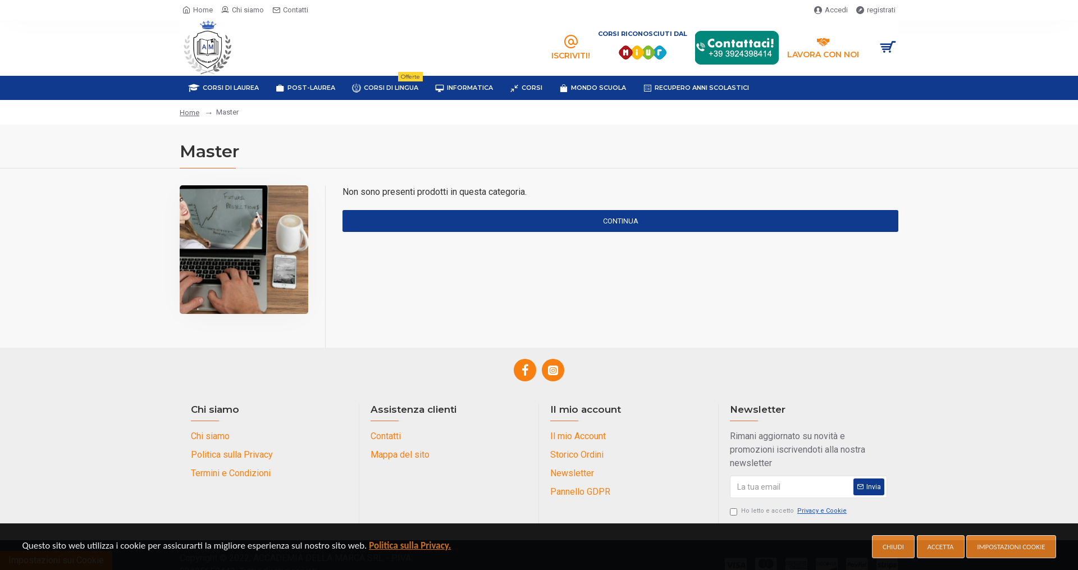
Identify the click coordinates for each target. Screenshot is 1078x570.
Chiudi (893, 546)
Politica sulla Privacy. (410, 545)
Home (189, 112)
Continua (620, 221)
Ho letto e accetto (789, 511)
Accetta (941, 546)
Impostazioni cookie (1011, 546)
